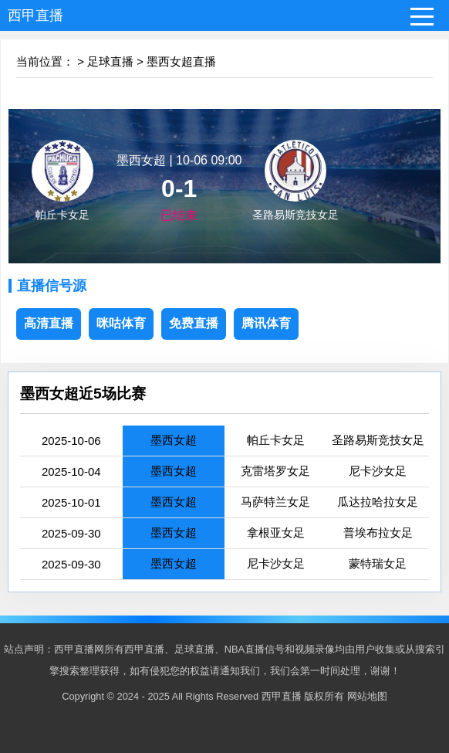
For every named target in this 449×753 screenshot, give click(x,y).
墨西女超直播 (181, 61)
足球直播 (110, 61)
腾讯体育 (266, 323)
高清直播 (48, 323)
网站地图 (367, 696)
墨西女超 (173, 439)
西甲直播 (35, 15)
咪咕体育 (121, 323)
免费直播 (193, 323)
